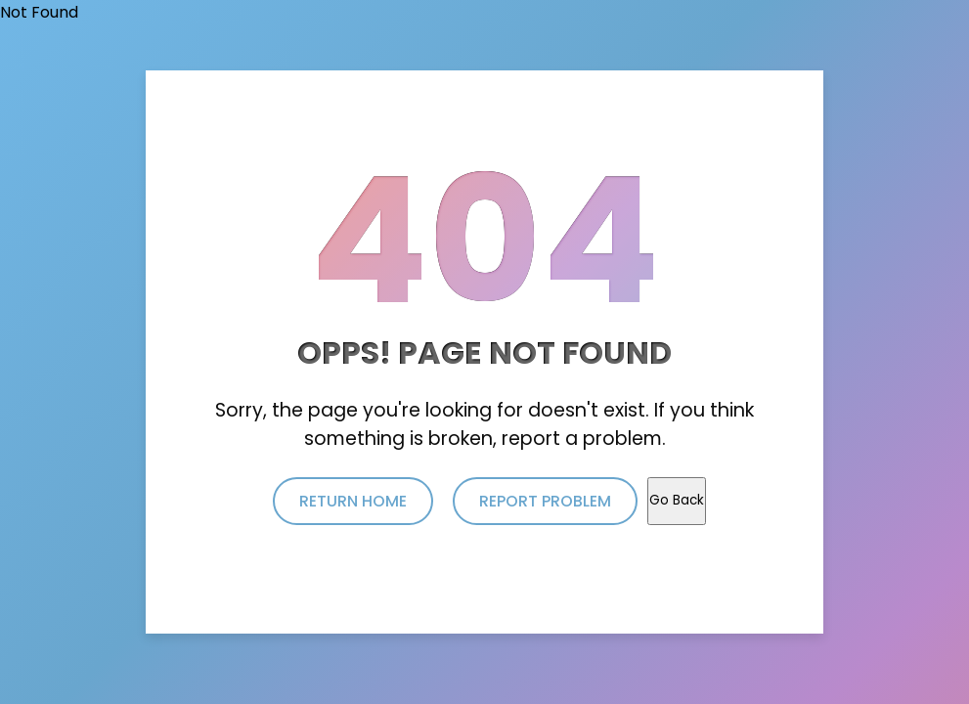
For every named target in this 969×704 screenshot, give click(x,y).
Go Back (676, 500)
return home (353, 501)
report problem (545, 501)
